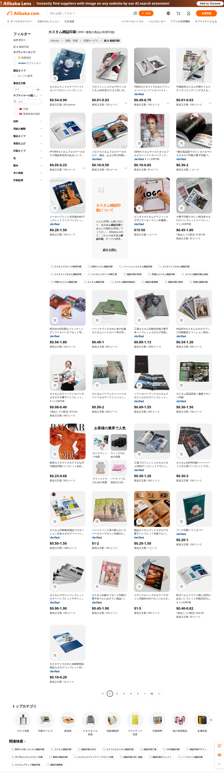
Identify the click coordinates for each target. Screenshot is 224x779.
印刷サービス (90, 40)
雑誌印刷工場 (148, 749)
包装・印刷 (71, 40)
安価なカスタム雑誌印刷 (161, 274)
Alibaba (54, 40)
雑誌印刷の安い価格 (131, 757)
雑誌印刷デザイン (196, 749)
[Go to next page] (159, 694)
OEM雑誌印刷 (171, 749)
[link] (219, 745)
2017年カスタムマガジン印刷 (27, 757)
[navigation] (26, 363)
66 (152, 693)
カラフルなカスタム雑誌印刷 (118, 749)
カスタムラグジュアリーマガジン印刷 (93, 757)
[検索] (146, 13)
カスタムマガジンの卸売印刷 (66, 266)
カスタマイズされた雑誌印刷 (174, 266)
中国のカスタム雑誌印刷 (64, 281)
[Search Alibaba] (90, 13)
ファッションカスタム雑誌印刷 (135, 266)
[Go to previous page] (103, 694)
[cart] (179, 13)
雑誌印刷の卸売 (132, 274)
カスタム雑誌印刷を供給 (194, 274)
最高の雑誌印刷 (58, 757)
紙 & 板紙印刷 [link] (112, 40)
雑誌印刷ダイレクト (160, 757)
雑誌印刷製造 (55, 764)
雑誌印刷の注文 (87, 749)
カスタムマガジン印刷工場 (102, 274)
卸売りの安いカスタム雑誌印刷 (27, 749)
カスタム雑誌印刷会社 (123, 281)
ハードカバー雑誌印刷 (190, 757)
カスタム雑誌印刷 (94, 281)
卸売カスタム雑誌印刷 (100, 266)
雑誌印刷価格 (150, 281)
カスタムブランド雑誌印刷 (25, 764)
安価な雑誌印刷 (199, 281)
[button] (135, 13)
